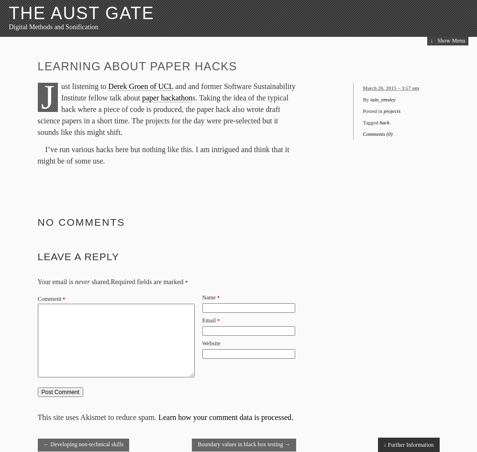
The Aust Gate (82, 13)
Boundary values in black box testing (244, 444)
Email (209, 320)
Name (209, 297)
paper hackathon (167, 98)
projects (392, 111)
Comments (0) (378, 134)
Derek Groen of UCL (140, 86)
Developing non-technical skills (84, 444)
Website (211, 343)
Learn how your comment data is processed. (225, 417)
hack (384, 122)
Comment (52, 299)
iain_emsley (383, 99)
